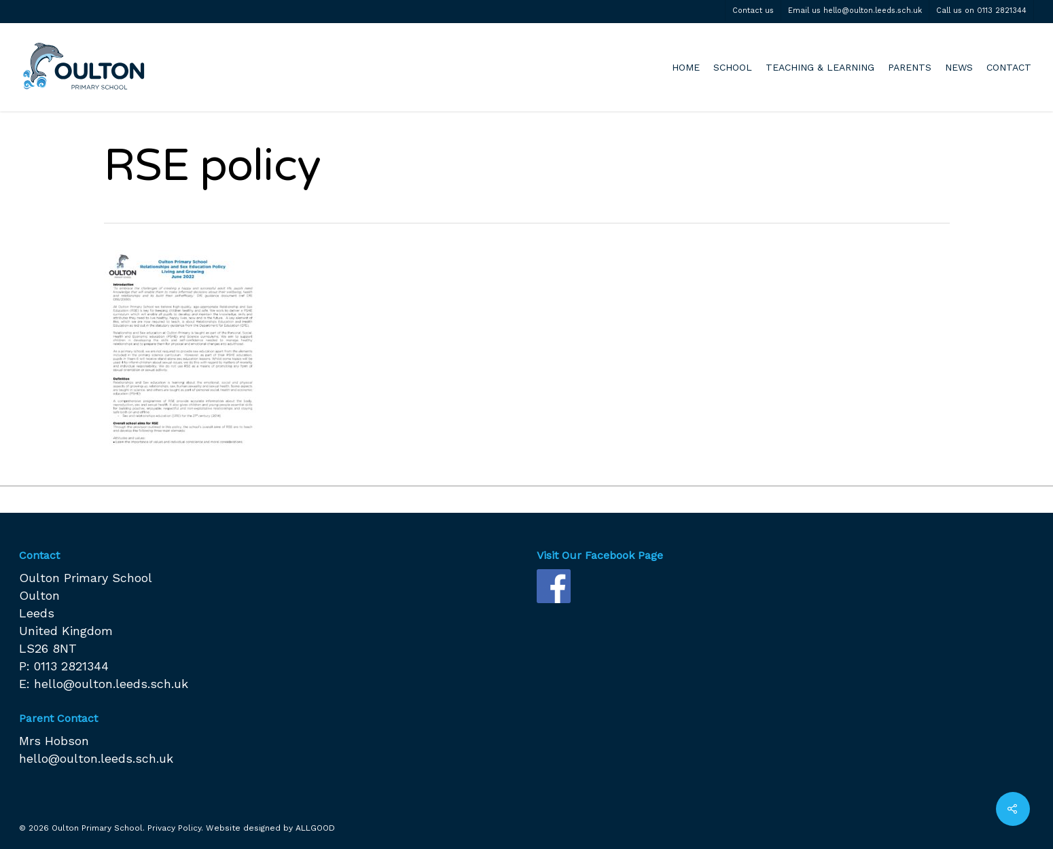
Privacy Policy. (175, 828)
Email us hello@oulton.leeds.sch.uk (855, 10)
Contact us (753, 10)
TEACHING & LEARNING (820, 67)
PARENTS (909, 67)
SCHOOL (732, 67)
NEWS (959, 67)
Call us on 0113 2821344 (981, 10)
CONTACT (1008, 67)
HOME (686, 67)
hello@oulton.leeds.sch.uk (111, 683)
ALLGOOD (315, 828)
